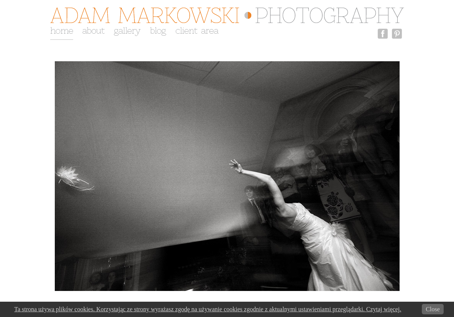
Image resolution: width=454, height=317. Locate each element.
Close (432, 309)
